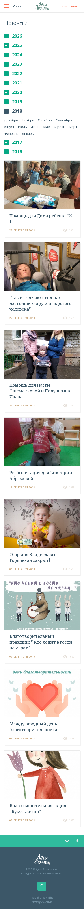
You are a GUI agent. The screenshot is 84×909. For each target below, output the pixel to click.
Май (46, 126)
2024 (13, 55)
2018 (13, 111)
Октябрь (45, 120)
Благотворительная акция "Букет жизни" (37, 808)
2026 (13, 36)
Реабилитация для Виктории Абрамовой (40, 475)
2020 (13, 92)
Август (9, 126)
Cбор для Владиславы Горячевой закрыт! (32, 557)
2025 (13, 45)
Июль (22, 126)
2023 (13, 64)
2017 (13, 142)
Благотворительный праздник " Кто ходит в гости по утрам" (40, 642)
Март (73, 126)
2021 (13, 83)
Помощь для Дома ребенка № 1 (41, 218)
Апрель (59, 126)
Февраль (11, 133)
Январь (28, 133)
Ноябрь (28, 120)
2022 (13, 73)
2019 (13, 102)
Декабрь (11, 120)
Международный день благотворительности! (33, 726)
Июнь (35, 126)
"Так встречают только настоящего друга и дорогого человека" (40, 303)
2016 (13, 152)
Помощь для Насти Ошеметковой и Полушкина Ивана (39, 391)
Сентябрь (63, 120)
